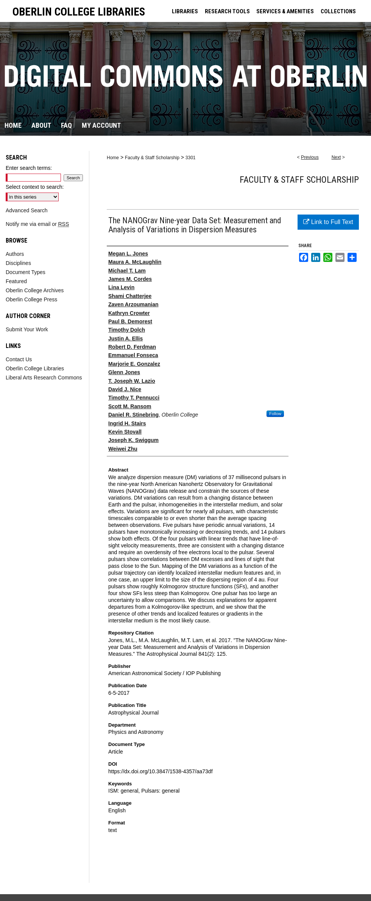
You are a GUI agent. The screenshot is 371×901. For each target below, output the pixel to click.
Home (113, 157)
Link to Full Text (328, 222)
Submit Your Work (27, 329)
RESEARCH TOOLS (227, 11)
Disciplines (18, 263)
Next (336, 157)
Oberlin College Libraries (35, 368)
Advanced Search (27, 210)
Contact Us (19, 359)
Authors (15, 254)
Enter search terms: (29, 168)
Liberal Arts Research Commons (44, 378)
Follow (275, 413)
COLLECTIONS (338, 11)
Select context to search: (35, 187)
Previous (310, 157)
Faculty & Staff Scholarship (152, 157)
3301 (191, 157)
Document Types (25, 272)
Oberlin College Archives (35, 290)
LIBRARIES (185, 11)
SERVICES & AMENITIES (285, 11)
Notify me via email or (37, 224)
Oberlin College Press (31, 299)
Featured (16, 281)
